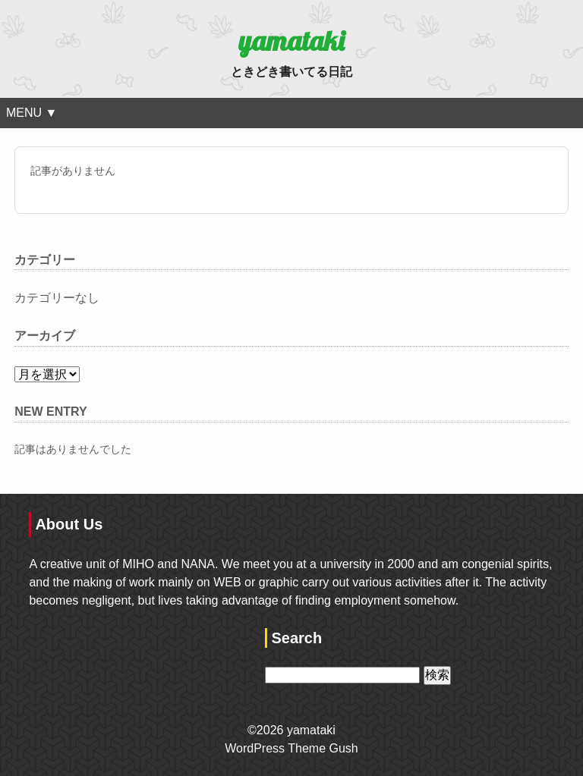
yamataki (291, 41)
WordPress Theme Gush (291, 748)
